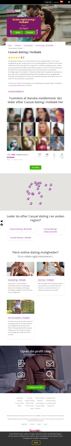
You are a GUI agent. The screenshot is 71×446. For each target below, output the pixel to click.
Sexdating (19, 398)
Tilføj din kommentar (16, 91)
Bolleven (40, 401)
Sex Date (29, 398)
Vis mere (35, 167)
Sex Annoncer (29, 406)
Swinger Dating (29, 401)
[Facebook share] (1, 224)
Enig (36, 443)
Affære (19, 406)
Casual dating (40, 403)
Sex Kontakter (19, 403)
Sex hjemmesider (50, 403)
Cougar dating (39, 406)
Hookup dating (50, 401)
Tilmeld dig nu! (36, 387)
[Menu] (69, 2)
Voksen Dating (40, 398)
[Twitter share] (1, 221)
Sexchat (19, 401)
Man (18, 32)
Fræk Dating (29, 403)
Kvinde (30, 32)
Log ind (56, 2)
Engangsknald (50, 398)
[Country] (61, 2)
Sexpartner (50, 406)
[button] (37, 188)
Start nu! (48, 2)
